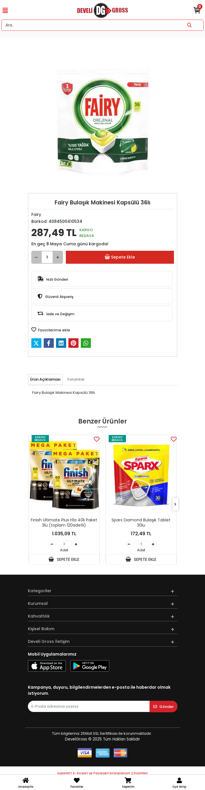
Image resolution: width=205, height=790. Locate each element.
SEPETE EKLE (64, 559)
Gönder (163, 706)
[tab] (45, 379)
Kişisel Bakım (41, 629)
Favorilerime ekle (50, 330)
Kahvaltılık (39, 616)
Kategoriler (39, 591)
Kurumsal (38, 603)
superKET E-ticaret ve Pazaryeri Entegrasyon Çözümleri (102, 773)
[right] (175, 504)
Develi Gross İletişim (49, 641)
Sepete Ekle (120, 257)
